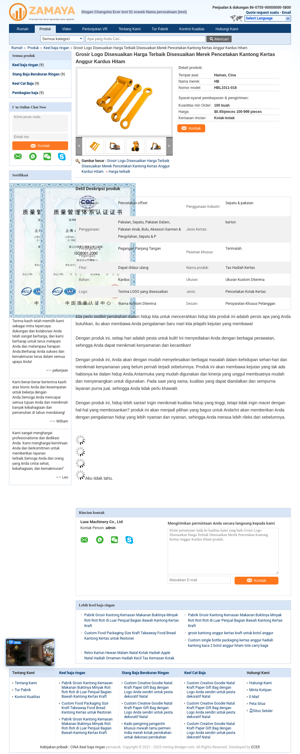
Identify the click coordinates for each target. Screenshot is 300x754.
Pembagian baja (25, 93)
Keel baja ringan (56, 48)
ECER (255, 747)
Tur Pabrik (160, 29)
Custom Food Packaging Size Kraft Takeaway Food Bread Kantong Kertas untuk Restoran (86, 707)
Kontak (40, 145)
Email (286, 12)
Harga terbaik (119, 171)
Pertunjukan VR (94, 29)
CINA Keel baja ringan (87, 747)
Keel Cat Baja (23, 83)
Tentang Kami (129, 29)
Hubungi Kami (227, 29)
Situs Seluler (261, 711)
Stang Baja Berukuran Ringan (35, 74)
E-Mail (254, 697)
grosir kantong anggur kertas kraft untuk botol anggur (230, 633)
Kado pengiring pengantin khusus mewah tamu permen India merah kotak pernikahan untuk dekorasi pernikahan (147, 730)
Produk (45, 29)
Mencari (221, 39)
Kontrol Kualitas (192, 29)
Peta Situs (257, 704)
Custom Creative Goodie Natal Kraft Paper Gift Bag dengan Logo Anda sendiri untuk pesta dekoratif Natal (148, 690)
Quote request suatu (262, 12)
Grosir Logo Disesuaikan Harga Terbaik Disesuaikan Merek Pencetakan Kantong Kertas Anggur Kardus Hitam (126, 166)
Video (66, 29)
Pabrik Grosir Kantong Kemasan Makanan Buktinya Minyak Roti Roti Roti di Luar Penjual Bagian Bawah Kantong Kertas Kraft (131, 620)
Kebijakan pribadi (54, 747)
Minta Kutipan (260, 690)
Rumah (22, 29)
